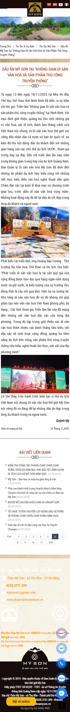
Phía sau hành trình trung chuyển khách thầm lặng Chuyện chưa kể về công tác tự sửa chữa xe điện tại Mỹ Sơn (35, 492)
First (9, 536)
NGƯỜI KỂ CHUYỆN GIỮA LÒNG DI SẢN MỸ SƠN (33, 502)
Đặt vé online (21, 701)
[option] (35, 29)
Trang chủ (5, 46)
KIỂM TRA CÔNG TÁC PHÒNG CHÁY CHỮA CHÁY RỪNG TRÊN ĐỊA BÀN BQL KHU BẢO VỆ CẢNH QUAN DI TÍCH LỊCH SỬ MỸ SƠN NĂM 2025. (36, 469)
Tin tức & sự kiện (25, 46)
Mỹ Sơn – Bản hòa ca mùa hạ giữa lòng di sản (32, 479)
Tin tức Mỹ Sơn (47, 46)
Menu (3, 5)
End (51, 542)
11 (41, 542)
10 (33, 542)
